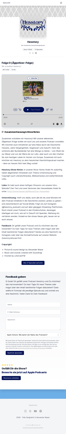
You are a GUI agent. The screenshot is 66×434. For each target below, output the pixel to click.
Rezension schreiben (11, 378)
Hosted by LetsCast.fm (33, 425)
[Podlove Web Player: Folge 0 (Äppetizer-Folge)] (33, 100)
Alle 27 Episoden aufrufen (33, 263)
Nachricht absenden (14, 353)
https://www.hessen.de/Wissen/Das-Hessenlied (28, 191)
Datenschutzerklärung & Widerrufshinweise (32, 348)
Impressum (33, 405)
